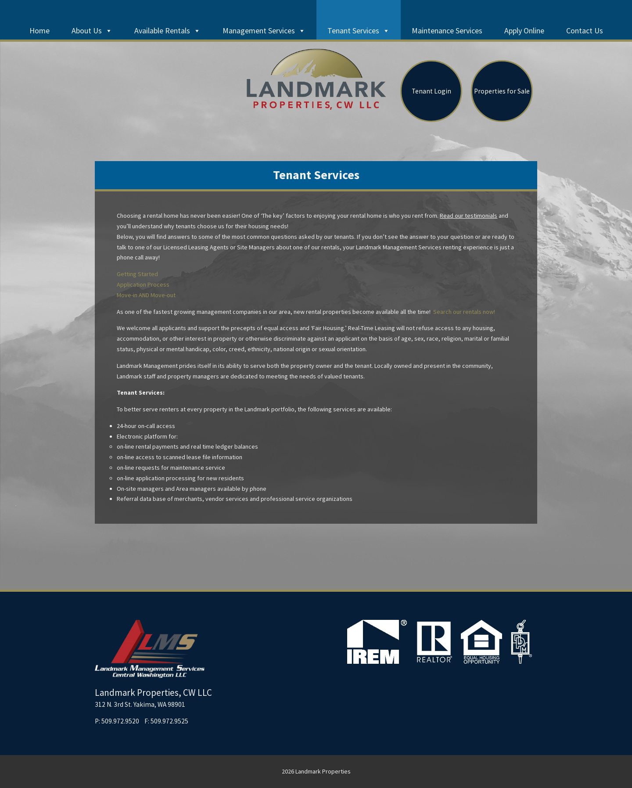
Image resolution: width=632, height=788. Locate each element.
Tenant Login (431, 91)
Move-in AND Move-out (146, 295)
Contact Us (584, 30)
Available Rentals (167, 30)
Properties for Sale (502, 91)
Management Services (264, 30)
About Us (92, 30)
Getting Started (137, 274)
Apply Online (524, 30)
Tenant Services (358, 30)
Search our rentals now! (463, 312)
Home (39, 30)
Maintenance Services (447, 30)
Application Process (143, 284)
